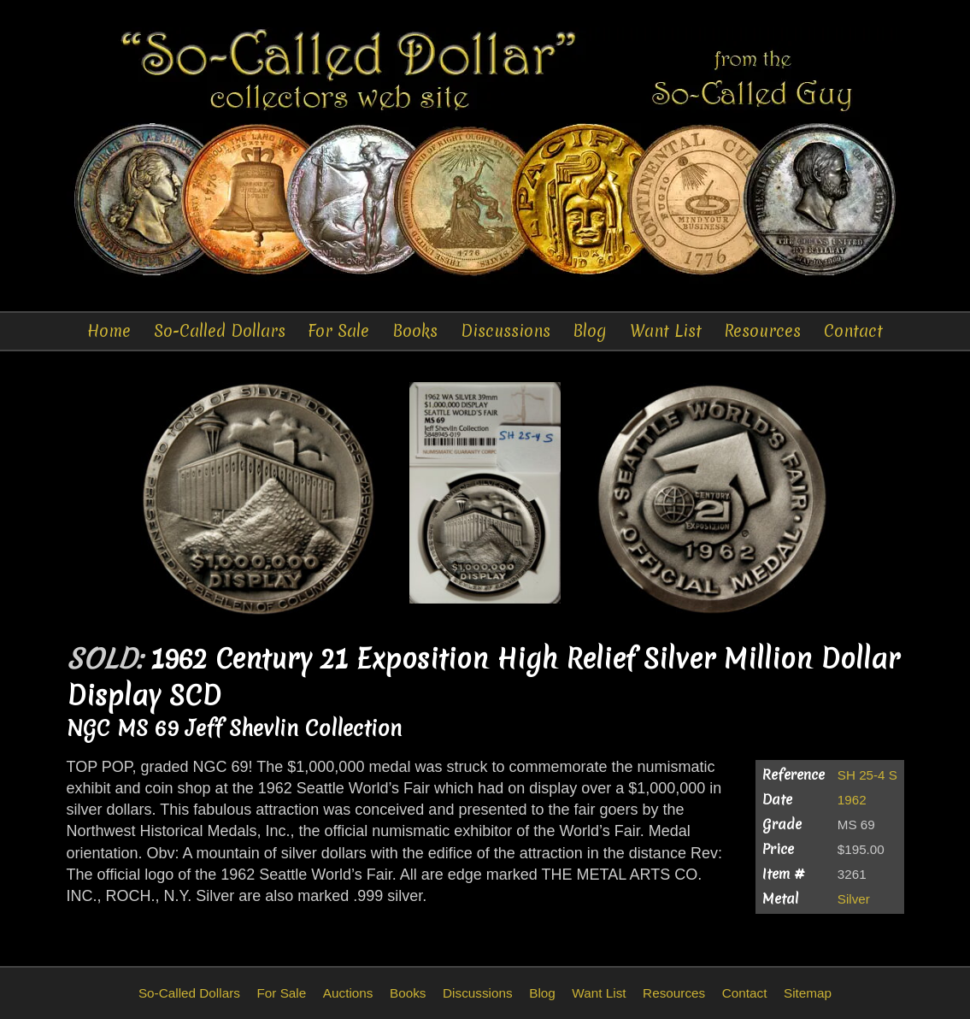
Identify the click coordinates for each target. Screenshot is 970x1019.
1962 (852, 799)
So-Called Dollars (219, 331)
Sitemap (808, 993)
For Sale (338, 331)
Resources (762, 331)
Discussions (505, 331)
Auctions (348, 993)
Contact (853, 331)
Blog (590, 331)
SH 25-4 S (867, 775)
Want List (666, 331)
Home (109, 331)
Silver (854, 899)
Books (415, 331)
